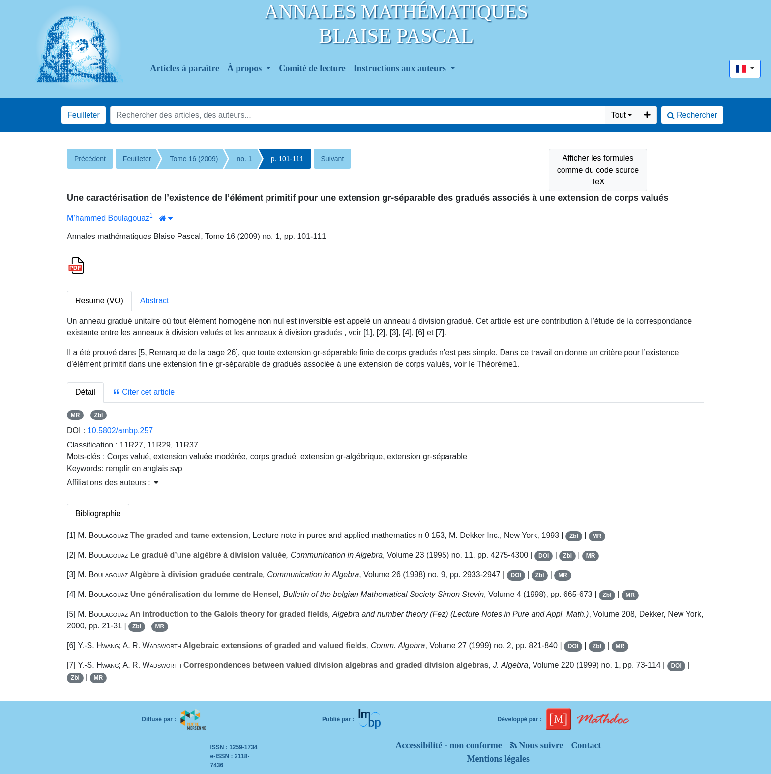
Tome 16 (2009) (194, 159)
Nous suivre (536, 745)
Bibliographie (98, 513)
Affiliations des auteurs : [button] (112, 482)
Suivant (332, 159)
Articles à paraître (184, 68)
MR (75, 415)
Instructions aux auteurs (401, 68)
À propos (245, 68)
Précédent (90, 159)
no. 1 (244, 159)
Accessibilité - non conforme (448, 745)
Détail (85, 392)
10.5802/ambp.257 (120, 430)
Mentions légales (498, 759)
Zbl (98, 415)
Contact (586, 745)
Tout (618, 115)
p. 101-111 (287, 159)
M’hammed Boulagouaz (108, 218)
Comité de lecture (312, 68)
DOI (543, 555)
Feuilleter (83, 115)
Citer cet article (143, 392)
